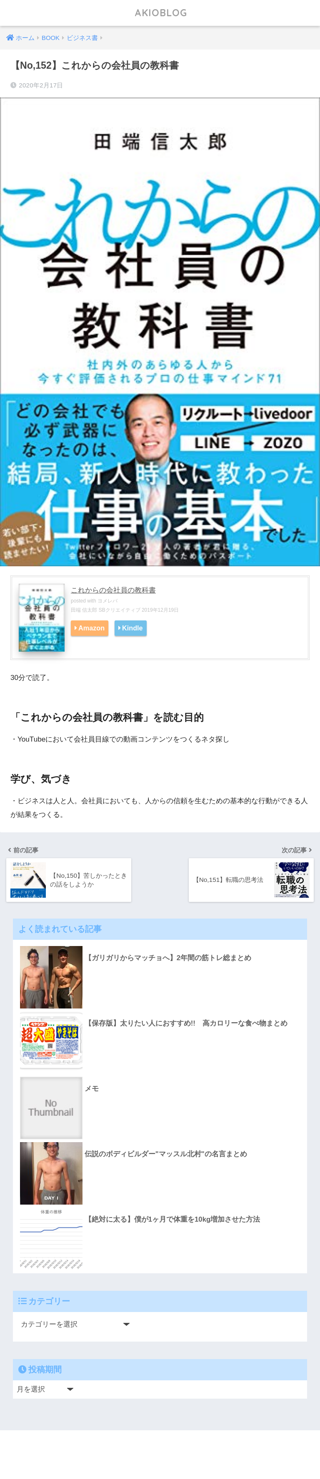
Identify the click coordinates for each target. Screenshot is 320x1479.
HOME (160, 1446)
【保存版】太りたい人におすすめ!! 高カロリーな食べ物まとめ (186, 1023)
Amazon (91, 628)
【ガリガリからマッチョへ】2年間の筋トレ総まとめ (168, 958)
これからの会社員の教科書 (113, 590)
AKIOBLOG (161, 13)
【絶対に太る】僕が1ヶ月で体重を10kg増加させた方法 (172, 1219)
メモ (92, 1089)
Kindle (132, 628)
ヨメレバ (108, 601)
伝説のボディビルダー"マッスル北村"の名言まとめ (166, 1154)
